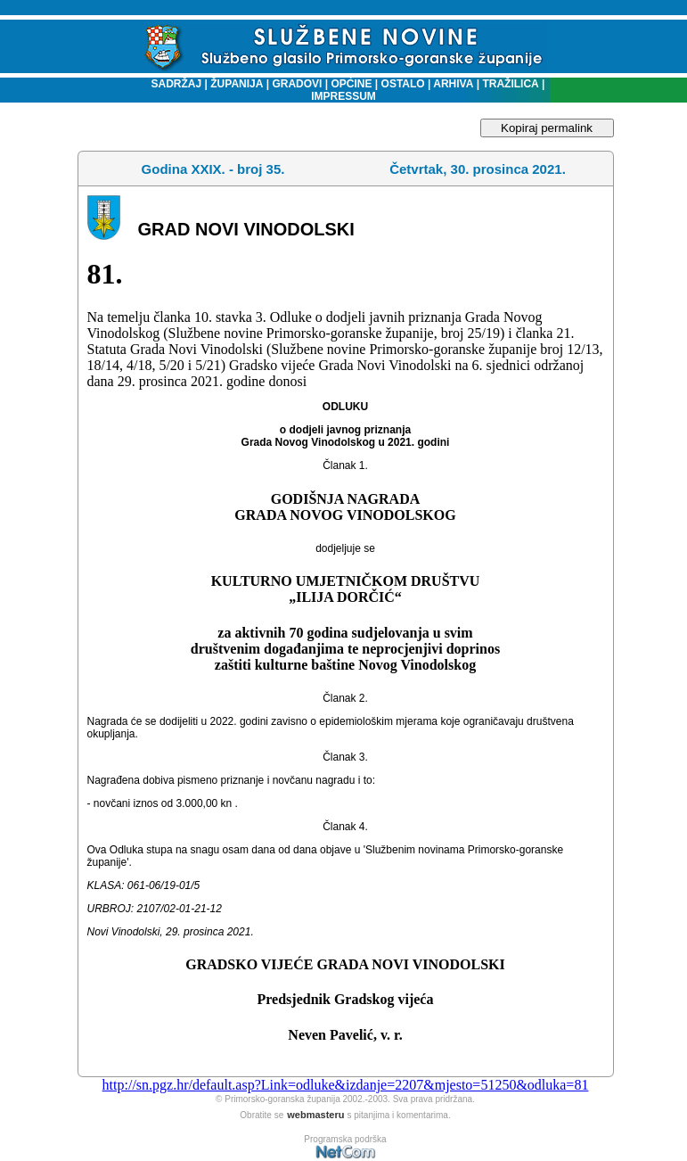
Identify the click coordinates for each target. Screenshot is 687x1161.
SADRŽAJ (172, 84)
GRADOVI (297, 84)
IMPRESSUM (343, 96)
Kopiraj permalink (547, 128)
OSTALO (403, 84)
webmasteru (315, 1114)
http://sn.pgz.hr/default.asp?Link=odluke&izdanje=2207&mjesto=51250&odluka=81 (345, 1084)
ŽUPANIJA (236, 84)
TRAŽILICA (509, 84)
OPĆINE (351, 84)
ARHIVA (451, 84)
